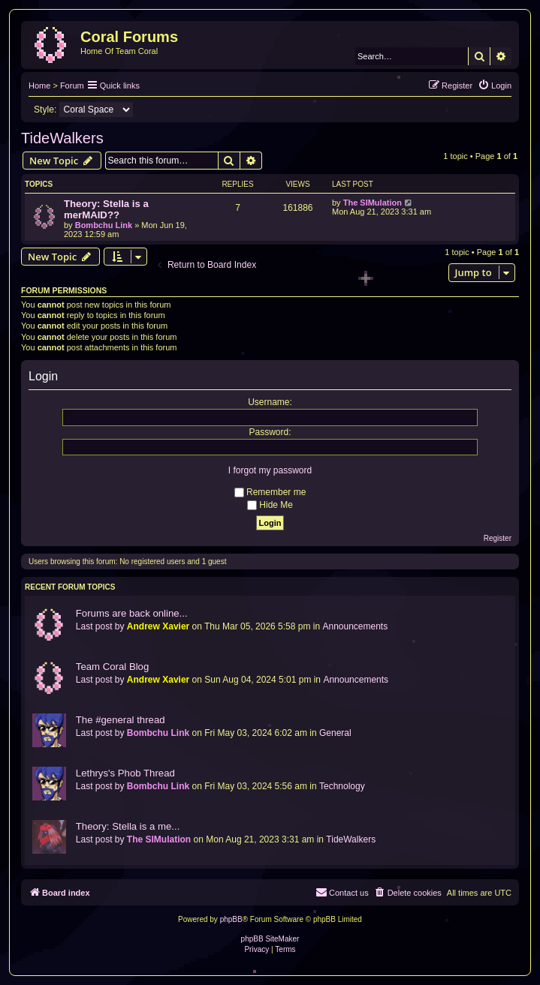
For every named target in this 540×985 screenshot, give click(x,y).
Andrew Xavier (158, 626)
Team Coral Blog (112, 666)
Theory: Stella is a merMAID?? (106, 209)
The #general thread (120, 719)
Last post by (100, 626)
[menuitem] (494, 86)
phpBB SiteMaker (270, 939)
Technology (342, 786)
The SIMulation (372, 202)
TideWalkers (62, 138)
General (335, 733)
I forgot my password (270, 470)
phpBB (231, 919)
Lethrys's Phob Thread (125, 773)
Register (497, 538)
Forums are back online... (132, 613)
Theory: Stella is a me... (128, 826)
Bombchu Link (103, 225)
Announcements (355, 626)
